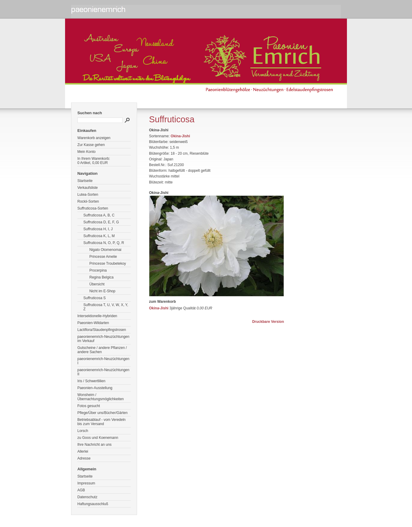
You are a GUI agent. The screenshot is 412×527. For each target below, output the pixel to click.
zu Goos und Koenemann (97, 438)
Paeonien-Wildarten (93, 323)
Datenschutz (87, 497)
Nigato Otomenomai (105, 250)
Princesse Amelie (103, 257)
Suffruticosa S (94, 298)
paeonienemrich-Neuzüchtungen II (103, 372)
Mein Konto (86, 152)
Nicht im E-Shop (102, 291)
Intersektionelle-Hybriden (97, 316)
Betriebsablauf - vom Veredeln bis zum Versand (101, 422)
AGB (81, 490)
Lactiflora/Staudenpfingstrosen (101, 330)
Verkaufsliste (87, 188)
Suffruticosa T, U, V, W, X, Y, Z (105, 307)
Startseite (85, 181)
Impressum (86, 483)
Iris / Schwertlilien (91, 381)
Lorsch (82, 431)
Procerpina (98, 270)
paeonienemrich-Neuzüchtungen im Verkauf (103, 339)
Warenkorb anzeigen (93, 138)
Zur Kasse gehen (91, 145)
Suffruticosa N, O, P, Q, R (103, 243)
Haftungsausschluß (92, 504)
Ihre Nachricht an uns (94, 444)
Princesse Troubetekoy (107, 263)
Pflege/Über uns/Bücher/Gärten (102, 413)
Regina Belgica (101, 277)
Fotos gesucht (88, 406)
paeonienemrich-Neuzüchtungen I (103, 361)
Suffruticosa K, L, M (99, 236)
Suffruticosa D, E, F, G (101, 222)
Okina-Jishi (180, 136)
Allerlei (82, 451)
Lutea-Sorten (87, 194)
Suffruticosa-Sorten (92, 208)
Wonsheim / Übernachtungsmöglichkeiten (100, 397)
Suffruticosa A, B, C (99, 215)
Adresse (84, 458)
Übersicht (97, 284)
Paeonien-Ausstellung (94, 388)
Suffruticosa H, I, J (98, 229)
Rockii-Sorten (88, 201)
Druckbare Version (268, 322)
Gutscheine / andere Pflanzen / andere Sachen (102, 350)
